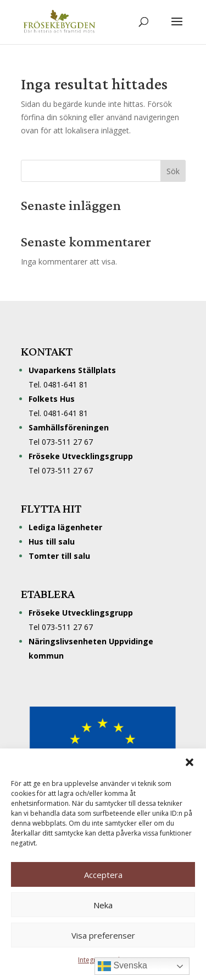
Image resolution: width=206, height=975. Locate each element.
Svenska (122, 966)
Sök (173, 171)
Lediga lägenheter (65, 527)
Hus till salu (52, 541)
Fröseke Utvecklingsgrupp (81, 612)
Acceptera (103, 874)
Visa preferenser (103, 935)
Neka (103, 905)
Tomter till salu (59, 556)
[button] (189, 762)
